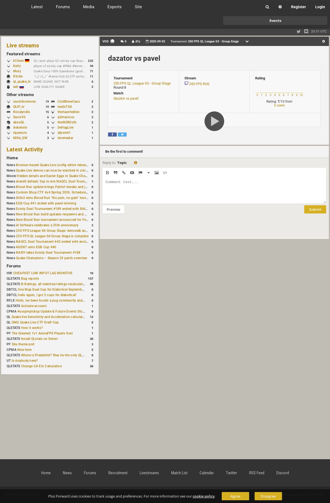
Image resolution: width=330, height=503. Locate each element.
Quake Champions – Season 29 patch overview (51, 258)
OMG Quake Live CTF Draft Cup (35, 322)
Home (12, 157)
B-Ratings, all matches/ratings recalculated (53, 284)
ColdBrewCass (69, 101)
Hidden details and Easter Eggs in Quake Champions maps (61, 176)
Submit (315, 213)
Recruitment (117, 472)
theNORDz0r (67, 122)
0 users (279, 105)
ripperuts (20, 133)
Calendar (207, 472)
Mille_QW (20, 138)
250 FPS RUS (199, 84)
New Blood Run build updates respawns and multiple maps (61, 214)
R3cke (17, 76)
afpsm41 (64, 133)
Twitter (231, 472)
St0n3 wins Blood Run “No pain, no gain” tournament (56, 198)
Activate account (34, 306)
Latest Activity (25, 149)
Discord (282, 472)
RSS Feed (256, 472)
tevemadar (65, 138)
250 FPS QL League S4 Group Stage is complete (52, 236)
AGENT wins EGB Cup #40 (36, 247)
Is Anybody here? (25, 361)
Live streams (23, 45)
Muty (17, 71)
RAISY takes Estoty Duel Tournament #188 (48, 253)
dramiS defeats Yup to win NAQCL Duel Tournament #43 (58, 181)
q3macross (66, 117)
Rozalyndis (21, 112)
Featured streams (23, 53)
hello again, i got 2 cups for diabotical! (47, 295)
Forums (14, 266)
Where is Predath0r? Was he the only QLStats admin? (61, 355)
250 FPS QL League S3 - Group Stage (142, 83)
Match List (179, 472)
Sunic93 (19, 117)
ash (18, 87)
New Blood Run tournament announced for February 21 (58, 220)
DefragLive (65, 127)
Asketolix (20, 127)
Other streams (20, 94)
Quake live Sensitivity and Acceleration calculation (49, 317)
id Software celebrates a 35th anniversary (47, 225)
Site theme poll (23, 344)
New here (24, 350)
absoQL (18, 122)
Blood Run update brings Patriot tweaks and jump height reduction (67, 187)
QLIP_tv (19, 107)
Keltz (17, 66)
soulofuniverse (24, 101)
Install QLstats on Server (39, 339)
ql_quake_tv (22, 81)
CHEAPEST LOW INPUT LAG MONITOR (42, 273)
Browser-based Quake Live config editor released (53, 165)
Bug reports (30, 279)
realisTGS (65, 107)
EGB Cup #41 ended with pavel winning (46, 203)
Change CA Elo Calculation (41, 366)
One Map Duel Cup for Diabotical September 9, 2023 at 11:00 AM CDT (71, 289)
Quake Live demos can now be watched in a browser (55, 170)
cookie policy (204, 496)
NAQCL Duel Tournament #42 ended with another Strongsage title (66, 242)
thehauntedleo (68, 112)
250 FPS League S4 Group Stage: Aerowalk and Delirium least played (68, 231)
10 (301, 95)
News (67, 472)
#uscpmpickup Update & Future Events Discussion (55, 311)
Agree (235, 496)
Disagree (268, 496)
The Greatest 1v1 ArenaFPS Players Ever (42, 333)
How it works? (32, 328)
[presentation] (144, 230)
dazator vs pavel (134, 58)
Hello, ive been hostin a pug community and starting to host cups (65, 300)
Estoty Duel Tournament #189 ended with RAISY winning (59, 209)
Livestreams (149, 472)
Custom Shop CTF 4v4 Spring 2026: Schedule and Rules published (67, 192)
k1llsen (21, 61)
